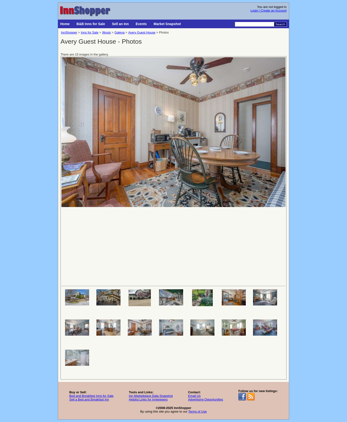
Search (280, 24)
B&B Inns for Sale (91, 24)
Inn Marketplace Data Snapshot (151, 396)
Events (141, 24)
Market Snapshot (167, 24)
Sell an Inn (120, 24)
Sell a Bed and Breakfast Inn (89, 399)
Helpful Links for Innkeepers (148, 399)
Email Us (194, 396)
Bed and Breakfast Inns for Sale (91, 396)
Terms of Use (197, 411)
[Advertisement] (173, 246)
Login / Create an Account (268, 10)
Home (65, 24)
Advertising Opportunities (205, 399)
